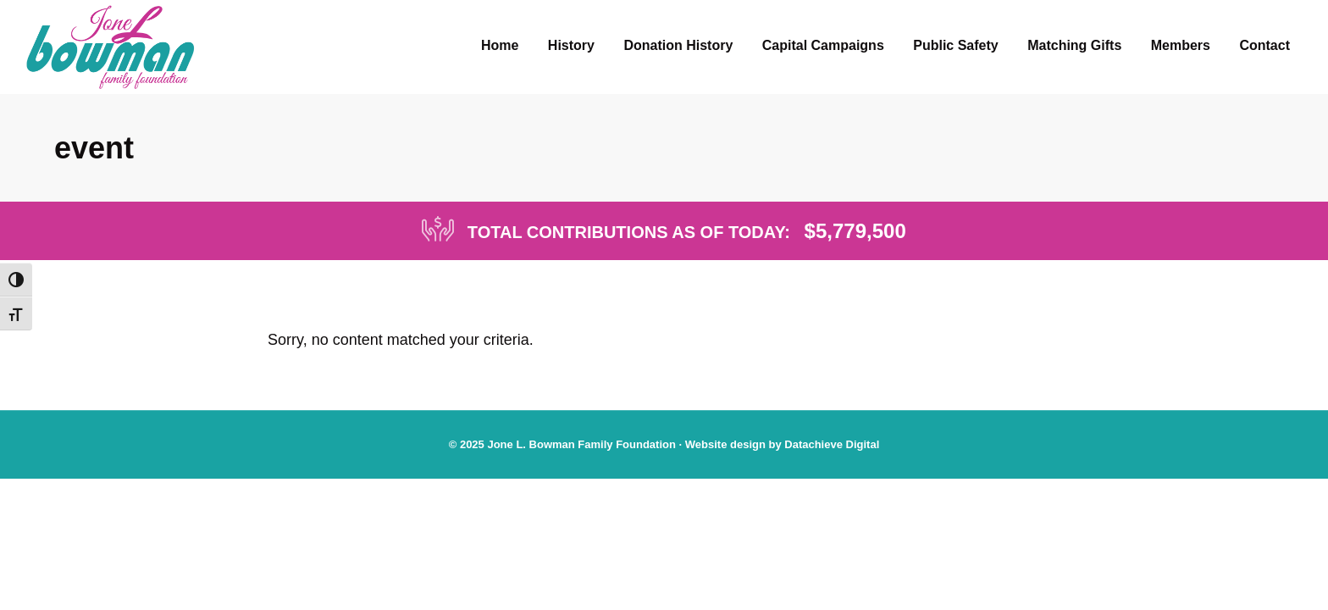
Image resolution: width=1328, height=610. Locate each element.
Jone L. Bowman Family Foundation (581, 444)
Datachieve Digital (831, 444)
